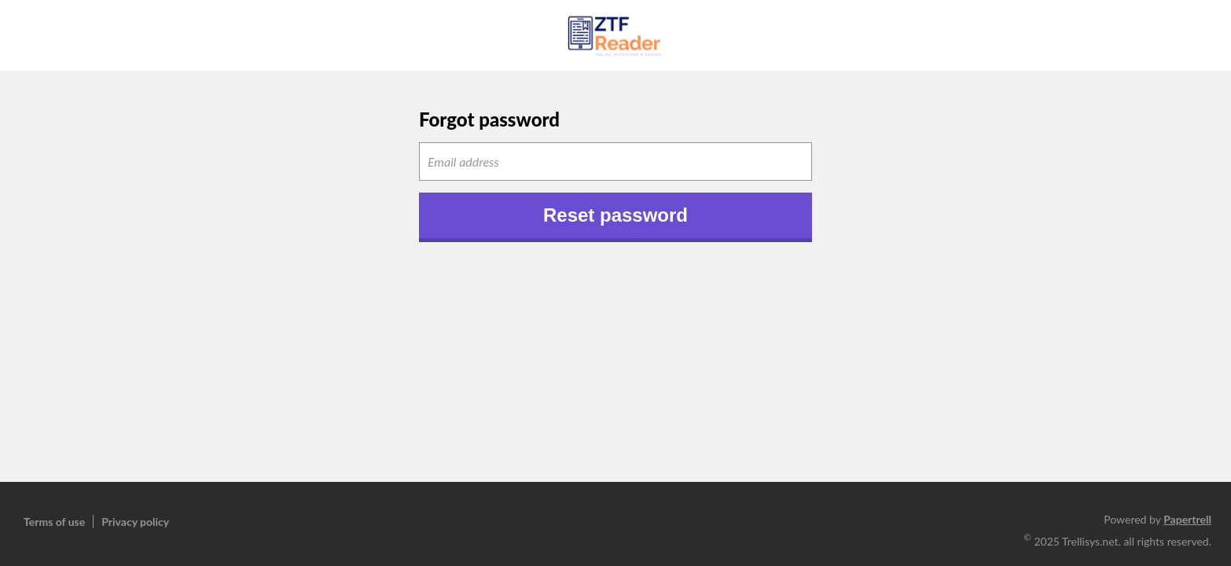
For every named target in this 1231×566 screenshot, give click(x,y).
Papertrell (1187, 519)
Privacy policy (135, 521)
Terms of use (54, 521)
